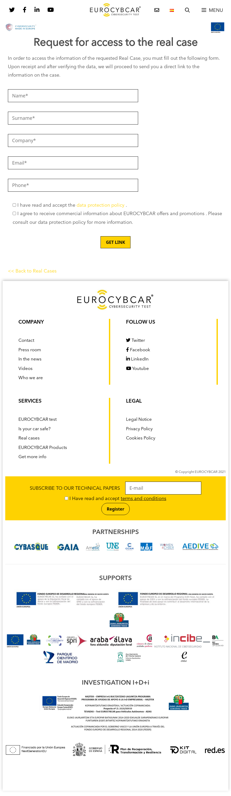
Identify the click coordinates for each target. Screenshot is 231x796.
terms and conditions (143, 498)
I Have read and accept (115, 498)
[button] (212, 10)
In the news (30, 359)
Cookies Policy (140, 438)
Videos (25, 369)
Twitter (135, 340)
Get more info (32, 457)
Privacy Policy (139, 429)
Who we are (30, 378)
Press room (29, 350)
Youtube (137, 369)
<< (12, 271)
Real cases (29, 438)
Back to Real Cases (36, 271)
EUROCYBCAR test (37, 419)
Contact (26, 340)
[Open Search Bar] (187, 10)
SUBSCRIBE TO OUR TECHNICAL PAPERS (115, 488)
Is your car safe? (34, 429)
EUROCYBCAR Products (42, 448)
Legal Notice (139, 419)
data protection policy (101, 205)
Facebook (138, 350)
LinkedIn (137, 359)
